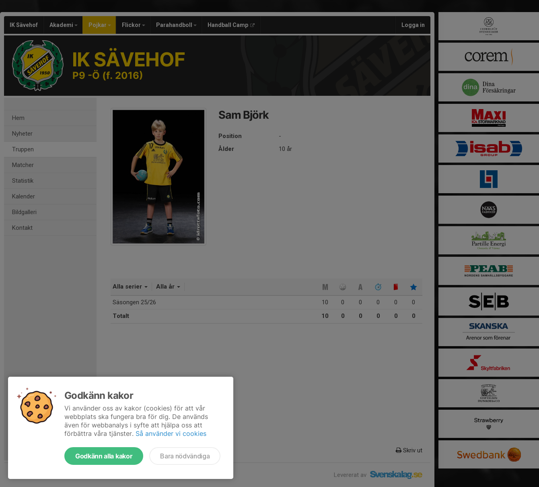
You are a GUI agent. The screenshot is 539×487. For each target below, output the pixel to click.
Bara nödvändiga (185, 456)
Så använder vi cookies (171, 433)
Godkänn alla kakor (103, 456)
